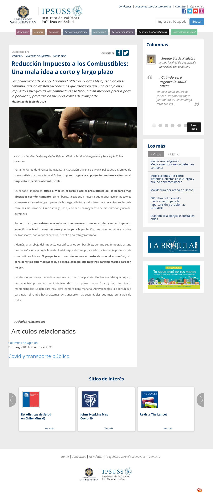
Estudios (38, 31)
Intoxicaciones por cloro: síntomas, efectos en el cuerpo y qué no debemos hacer (172, 179)
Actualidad (22, 31)
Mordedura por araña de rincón (172, 190)
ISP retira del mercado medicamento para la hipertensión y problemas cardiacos (168, 203)
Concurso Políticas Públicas (153, 31)
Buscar (197, 21)
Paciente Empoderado (76, 31)
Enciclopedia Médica (122, 31)
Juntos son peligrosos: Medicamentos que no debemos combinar (172, 164)
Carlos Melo (60, 56)
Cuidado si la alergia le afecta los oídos (172, 217)
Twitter (189, 11)
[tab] (156, 154)
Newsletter (96, 456)
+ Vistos (156, 154)
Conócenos (125, 6)
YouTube (195, 11)
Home (65, 456)
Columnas (54, 31)
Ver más (49, 428)
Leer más (194, 127)
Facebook (184, 11)
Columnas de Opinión (37, 56)
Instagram (201, 11)
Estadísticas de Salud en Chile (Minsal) (36, 416)
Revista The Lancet (153, 414)
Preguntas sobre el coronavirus (153, 6)
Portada (17, 56)
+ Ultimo (173, 154)
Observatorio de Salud (184, 31)
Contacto (180, 6)
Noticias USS (99, 31)
